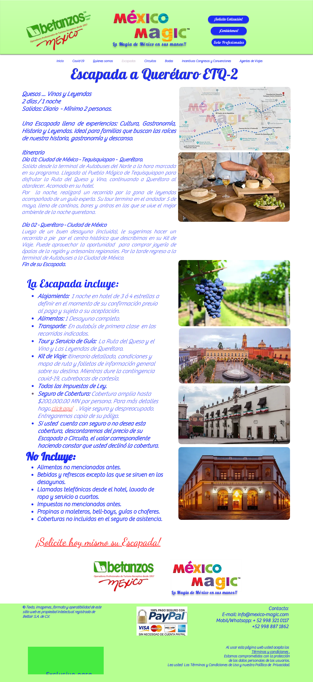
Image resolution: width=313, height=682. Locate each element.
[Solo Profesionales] (228, 42)
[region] (66, 660)
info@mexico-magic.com (262, 614)
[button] (228, 19)
